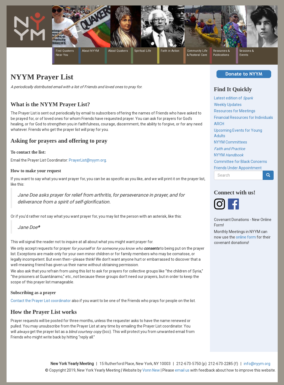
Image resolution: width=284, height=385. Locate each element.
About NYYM (90, 51)
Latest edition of (233, 98)
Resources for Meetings (234, 111)
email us (182, 370)
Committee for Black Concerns (240, 161)
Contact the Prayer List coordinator (41, 300)
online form (246, 237)
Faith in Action (170, 51)
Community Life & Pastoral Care (197, 53)
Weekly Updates (228, 104)
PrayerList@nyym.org (87, 160)
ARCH (219, 124)
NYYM (228, 155)
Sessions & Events (246, 53)
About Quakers (118, 51)
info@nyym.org (257, 363)
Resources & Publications (221, 53)
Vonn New (151, 370)
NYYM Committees (230, 142)
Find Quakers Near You (65, 53)
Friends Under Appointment (238, 168)
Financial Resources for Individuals (243, 117)
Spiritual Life (142, 51)
